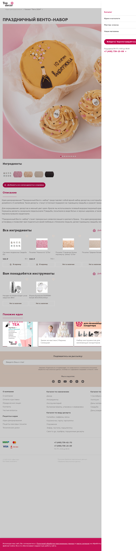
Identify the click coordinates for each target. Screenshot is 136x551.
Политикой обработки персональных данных (55, 543)
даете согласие (82, 543)
